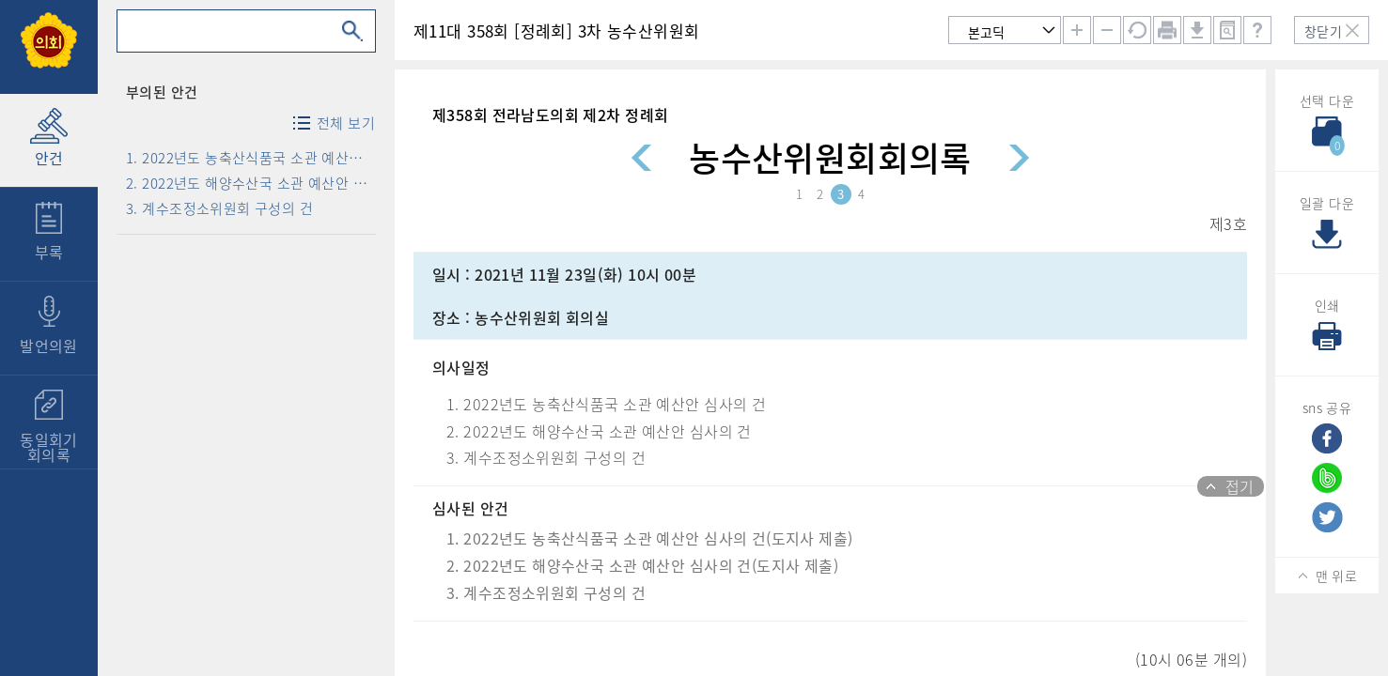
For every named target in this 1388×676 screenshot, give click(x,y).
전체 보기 (343, 123)
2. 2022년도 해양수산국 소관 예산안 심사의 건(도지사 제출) (250, 183)
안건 (49, 157)
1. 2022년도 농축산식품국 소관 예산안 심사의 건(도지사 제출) (250, 157)
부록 (49, 251)
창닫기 (1323, 31)
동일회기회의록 (49, 447)
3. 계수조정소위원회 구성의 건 (219, 208)
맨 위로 (1337, 575)
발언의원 (49, 345)
